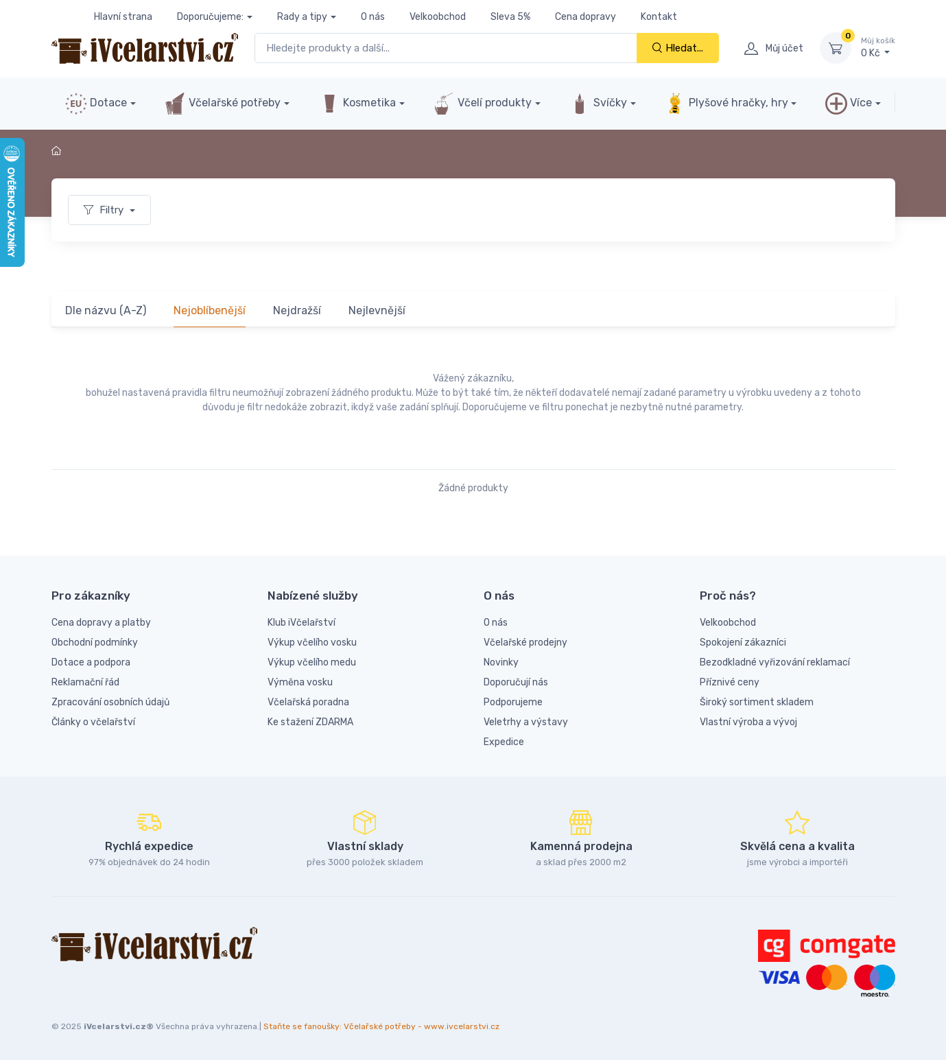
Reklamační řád (85, 682)
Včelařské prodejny (525, 642)
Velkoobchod (438, 17)
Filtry (105, 210)
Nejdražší (297, 310)
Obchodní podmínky (94, 642)
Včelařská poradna (308, 702)
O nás (373, 17)
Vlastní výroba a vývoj (748, 722)
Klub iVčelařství (301, 622)
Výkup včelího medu (312, 662)
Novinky (501, 662)
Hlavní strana (123, 17)
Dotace (96, 104)
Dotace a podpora (90, 662)
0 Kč (878, 47)
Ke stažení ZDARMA (310, 722)
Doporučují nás (516, 682)
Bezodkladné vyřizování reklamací (775, 662)
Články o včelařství (93, 722)
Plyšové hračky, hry (726, 104)
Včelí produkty (482, 104)
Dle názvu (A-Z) (105, 310)
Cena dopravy (585, 17)
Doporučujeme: (210, 17)
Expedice (504, 742)
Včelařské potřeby (222, 104)
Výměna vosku (300, 682)
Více (848, 104)
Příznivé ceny (729, 682)
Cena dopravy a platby (101, 622)
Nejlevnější (376, 310)
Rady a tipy (302, 17)
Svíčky (598, 104)
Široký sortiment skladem (757, 702)
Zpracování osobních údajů (110, 702)
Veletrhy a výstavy (526, 722)
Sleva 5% (510, 17)
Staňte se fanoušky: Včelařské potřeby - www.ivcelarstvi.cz (381, 1026)
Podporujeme (513, 702)
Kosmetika (357, 104)
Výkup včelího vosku (312, 642)
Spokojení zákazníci (743, 642)
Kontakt (659, 17)
